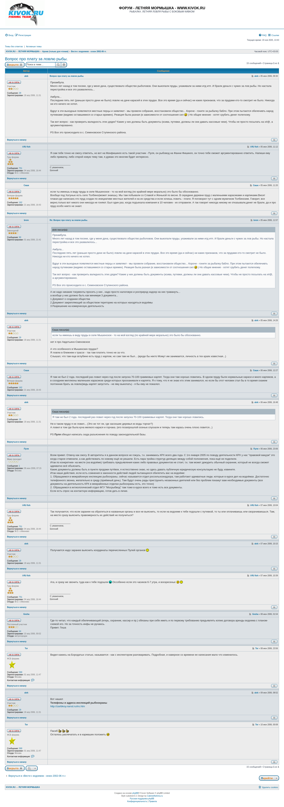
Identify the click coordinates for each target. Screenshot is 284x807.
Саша (26, 185)
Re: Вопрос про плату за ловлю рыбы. (69, 220)
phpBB (135, 793)
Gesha (26, 614)
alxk (26, 76)
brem (26, 220)
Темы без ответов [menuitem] (14, 46)
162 (20, 202)
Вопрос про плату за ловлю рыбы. (36, 59)
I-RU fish (26, 147)
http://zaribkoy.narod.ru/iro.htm (67, 706)
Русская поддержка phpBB (142, 799)
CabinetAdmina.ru (155, 796)
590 (20, 672)
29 (20, 93)
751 (20, 168)
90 (20, 237)
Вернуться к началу (16, 140)
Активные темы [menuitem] (34, 46)
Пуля (26, 449)
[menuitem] (9, 35)
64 (20, 631)
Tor (26, 648)
